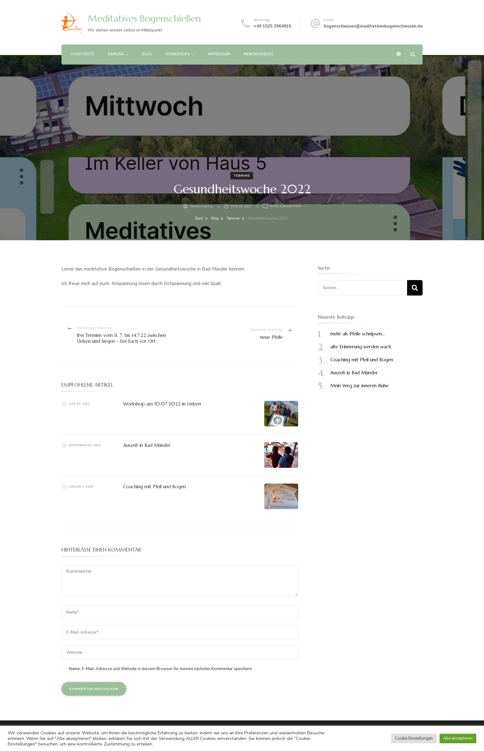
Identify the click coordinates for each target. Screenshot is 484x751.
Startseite (82, 54)
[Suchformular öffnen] (412, 54)
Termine (241, 176)
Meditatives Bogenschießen (144, 18)
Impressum (219, 54)
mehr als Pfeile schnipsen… (357, 334)
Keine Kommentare (285, 206)
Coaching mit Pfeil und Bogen (154, 486)
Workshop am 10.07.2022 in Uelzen (162, 404)
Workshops (177, 54)
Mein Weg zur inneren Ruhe (359, 385)
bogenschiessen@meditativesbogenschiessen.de (373, 26)
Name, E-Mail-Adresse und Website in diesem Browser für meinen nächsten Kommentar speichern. (161, 669)
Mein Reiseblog (258, 54)
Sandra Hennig (201, 206)
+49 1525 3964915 (272, 26)
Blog (147, 54)
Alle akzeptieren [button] (458, 738)
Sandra (116, 54)
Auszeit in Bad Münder (147, 445)
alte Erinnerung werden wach (360, 347)
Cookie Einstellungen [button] (414, 738)
